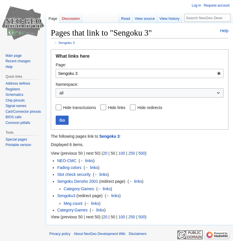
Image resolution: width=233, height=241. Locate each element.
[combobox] (140, 73)
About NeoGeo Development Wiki (99, 234)
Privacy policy (59, 234)
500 (141, 153)
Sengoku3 (66, 195)
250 (131, 153)
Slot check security (74, 174)
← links (86, 160)
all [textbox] (61, 93)
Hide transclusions (79, 107)
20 (105, 153)
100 (122, 153)
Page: (61, 65)
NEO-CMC (66, 160)
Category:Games (79, 188)
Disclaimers (138, 234)
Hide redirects (149, 107)
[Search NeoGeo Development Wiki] (207, 18)
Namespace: (67, 84)
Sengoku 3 (67, 42)
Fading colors (69, 167)
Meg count (73, 203)
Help (224, 30)
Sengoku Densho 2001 (77, 181)
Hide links (116, 107)
